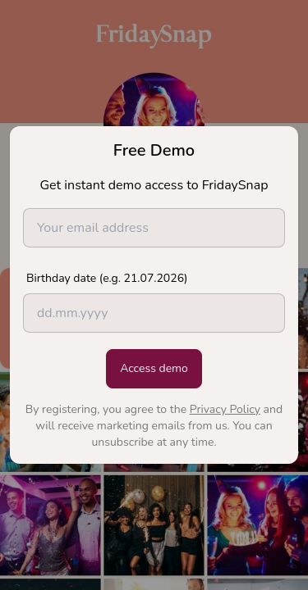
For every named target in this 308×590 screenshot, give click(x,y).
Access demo (154, 368)
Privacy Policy (225, 409)
